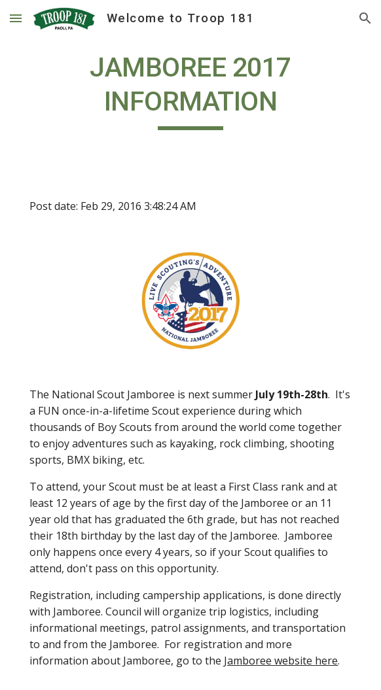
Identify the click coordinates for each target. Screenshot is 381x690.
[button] (15, 18)
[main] (190, 90)
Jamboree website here (281, 660)
